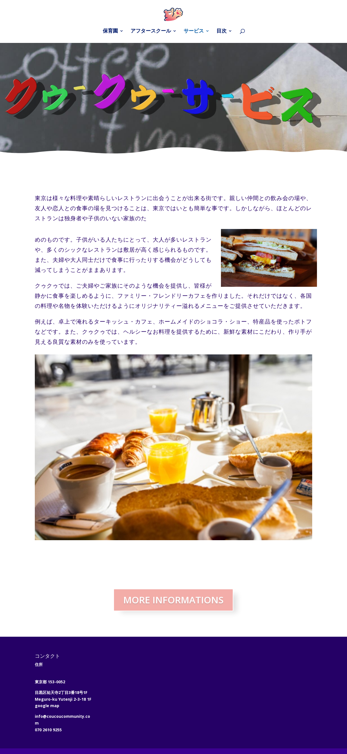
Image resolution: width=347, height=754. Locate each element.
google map (47, 705)
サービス (194, 31)
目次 (221, 31)
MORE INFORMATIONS (173, 599)
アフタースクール (151, 31)
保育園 (110, 31)
